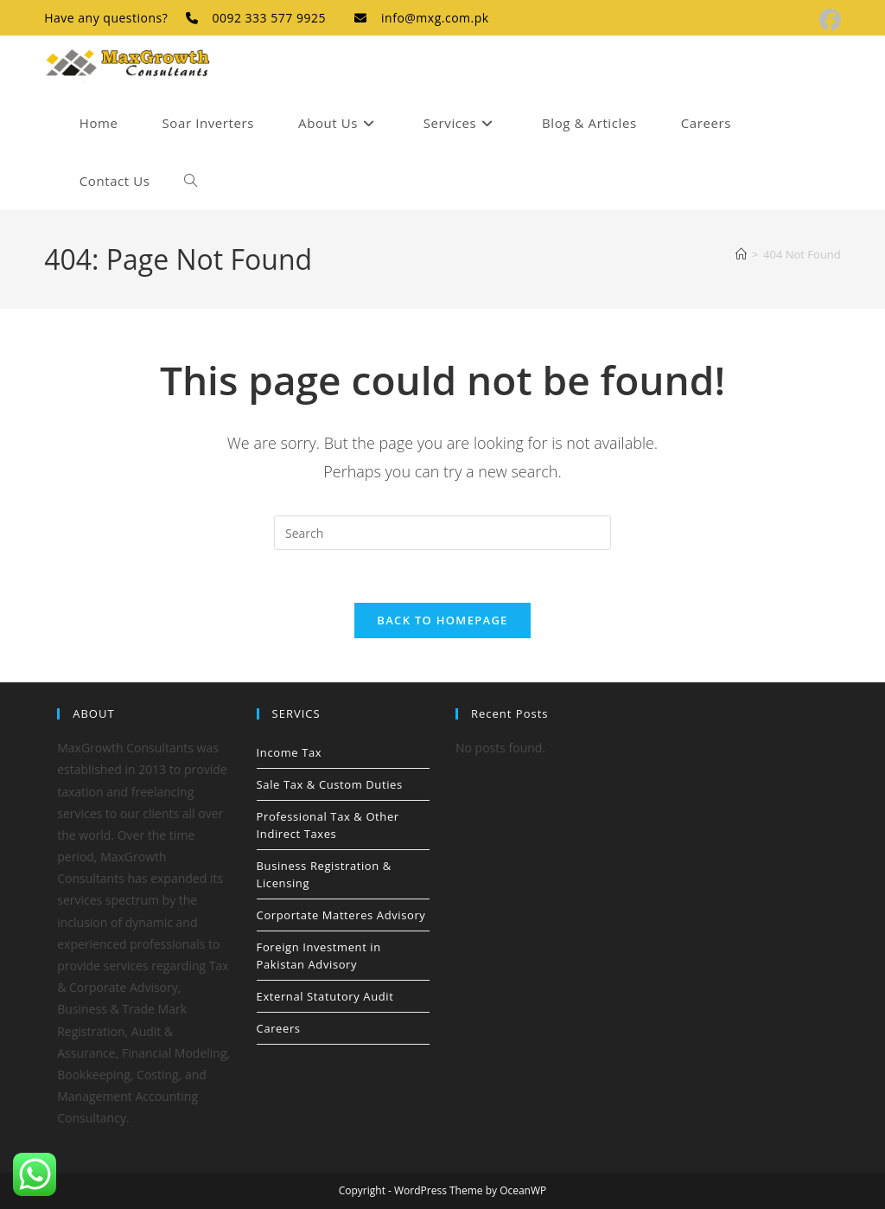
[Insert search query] (442, 532)
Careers (279, 1028)
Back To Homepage (442, 620)
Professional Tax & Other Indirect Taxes (328, 825)
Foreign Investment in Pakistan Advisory (319, 955)
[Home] (741, 254)
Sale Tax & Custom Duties (330, 784)
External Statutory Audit (325, 996)
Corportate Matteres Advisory (341, 915)
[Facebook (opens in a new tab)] (827, 20)
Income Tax (289, 752)
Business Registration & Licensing (324, 874)
